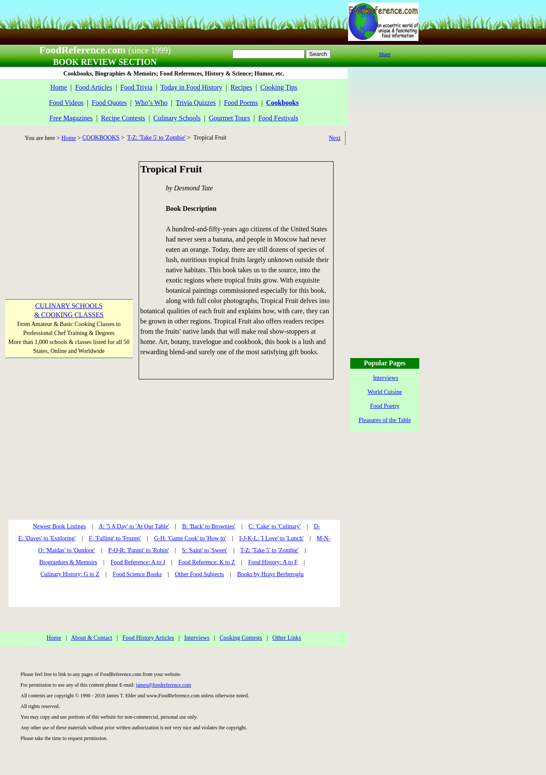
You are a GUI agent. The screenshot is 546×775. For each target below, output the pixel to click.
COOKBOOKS (100, 137)
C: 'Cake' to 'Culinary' (274, 526)
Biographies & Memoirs (68, 562)
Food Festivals (278, 118)
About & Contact (91, 638)
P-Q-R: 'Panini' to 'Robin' (138, 550)
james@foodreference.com (163, 685)
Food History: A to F (273, 562)
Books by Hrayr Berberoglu (270, 574)
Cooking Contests (241, 638)
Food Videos (66, 102)
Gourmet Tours (229, 118)
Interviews (196, 638)
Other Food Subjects (199, 574)
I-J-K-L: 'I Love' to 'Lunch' (271, 538)
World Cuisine (385, 392)
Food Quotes (109, 102)
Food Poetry (385, 406)
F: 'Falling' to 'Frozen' (115, 538)
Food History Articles (148, 638)
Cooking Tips (278, 87)
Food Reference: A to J (137, 562)
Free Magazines (71, 118)
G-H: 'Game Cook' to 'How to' (190, 538)
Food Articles (93, 87)
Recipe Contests (123, 118)
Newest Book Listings (59, 526)
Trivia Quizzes (196, 102)
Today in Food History (191, 87)
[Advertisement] (68, 214)
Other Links (287, 638)
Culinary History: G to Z (70, 574)
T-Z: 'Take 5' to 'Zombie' (156, 137)
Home (58, 87)
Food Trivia (136, 87)
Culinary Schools (177, 118)
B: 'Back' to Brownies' (208, 526)
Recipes (241, 87)
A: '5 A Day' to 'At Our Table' (134, 526)
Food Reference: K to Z (206, 562)
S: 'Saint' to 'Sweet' (204, 550)
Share (384, 54)
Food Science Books (137, 574)
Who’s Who (151, 102)
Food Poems (241, 102)
